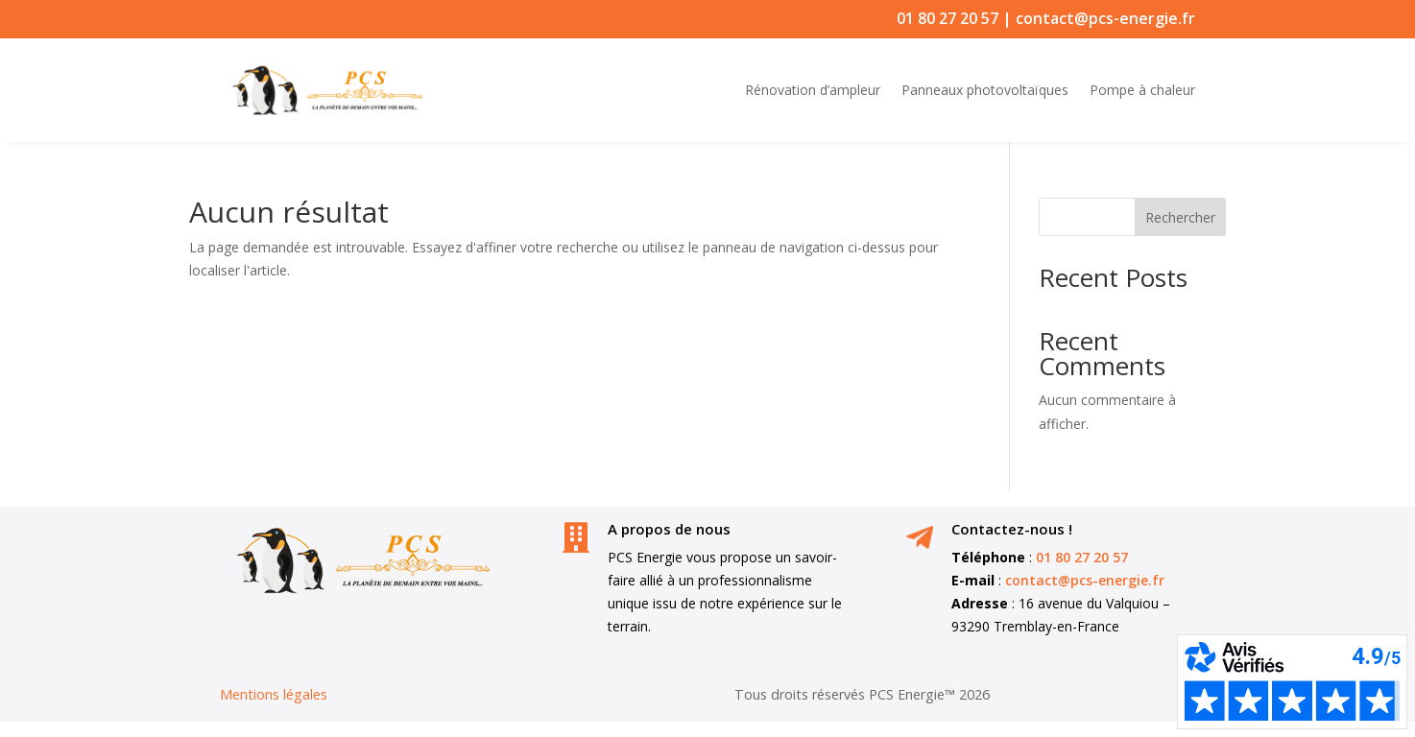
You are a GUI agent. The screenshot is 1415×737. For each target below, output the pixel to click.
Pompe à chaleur (1142, 90)
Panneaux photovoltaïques (984, 90)
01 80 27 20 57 (947, 18)
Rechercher (1180, 217)
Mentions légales (273, 694)
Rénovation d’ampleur (812, 90)
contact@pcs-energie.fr (1105, 18)
